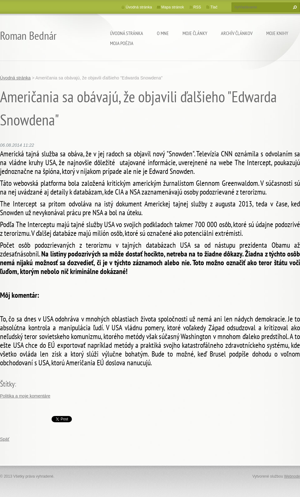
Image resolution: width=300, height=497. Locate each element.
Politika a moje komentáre (25, 395)
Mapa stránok (172, 7)
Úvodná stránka (126, 33)
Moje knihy (277, 33)
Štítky (7, 384)
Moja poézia (121, 43)
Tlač (214, 7)
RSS (197, 7)
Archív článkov (236, 33)
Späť (4, 439)
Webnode (292, 476)
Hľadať (294, 7)
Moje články (194, 33)
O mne (163, 33)
